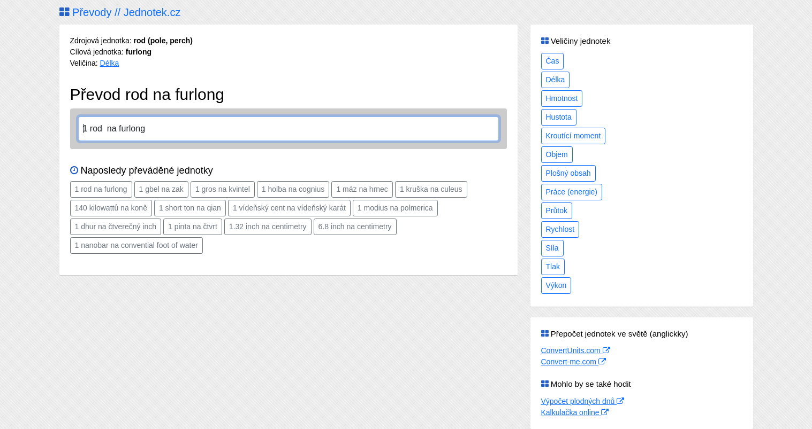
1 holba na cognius (293, 189)
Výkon (556, 285)
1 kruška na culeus (431, 189)
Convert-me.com (573, 361)
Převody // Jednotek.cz (120, 12)
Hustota (559, 117)
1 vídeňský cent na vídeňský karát (289, 208)
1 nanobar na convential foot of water (136, 245)
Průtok (556, 210)
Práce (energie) (572, 192)
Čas (552, 61)
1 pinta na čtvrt (192, 226)
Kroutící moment (573, 135)
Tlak (553, 266)
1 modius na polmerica (395, 208)
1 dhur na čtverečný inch (116, 226)
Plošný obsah (568, 173)
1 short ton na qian (190, 208)
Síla (552, 248)
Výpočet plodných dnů (583, 401)
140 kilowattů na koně (111, 208)
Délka (109, 63)
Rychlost (560, 229)
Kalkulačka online (575, 412)
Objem (557, 154)
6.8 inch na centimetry (355, 226)
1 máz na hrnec (362, 189)
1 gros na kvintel (222, 189)
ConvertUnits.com (575, 350)
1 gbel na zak (161, 189)
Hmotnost (562, 98)
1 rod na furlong (101, 189)
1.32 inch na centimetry (268, 226)
